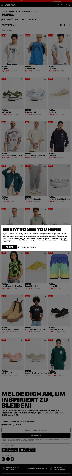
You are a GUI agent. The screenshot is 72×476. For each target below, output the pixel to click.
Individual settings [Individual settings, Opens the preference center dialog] (26, 247)
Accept (9, 247)
